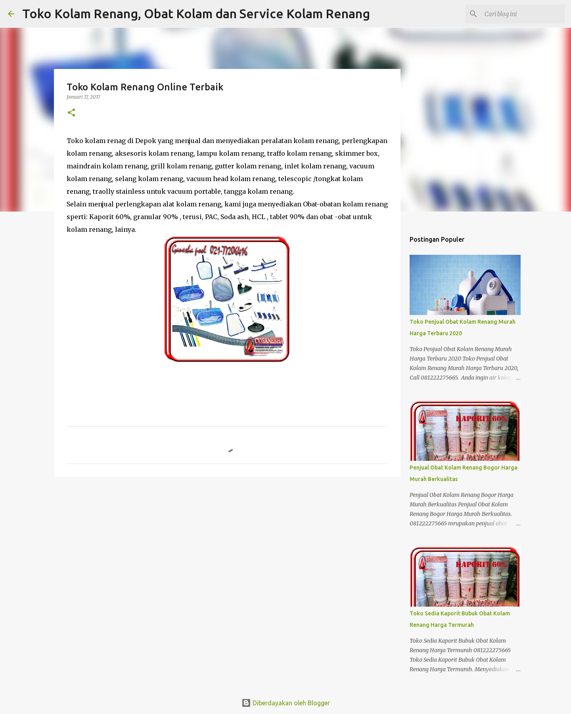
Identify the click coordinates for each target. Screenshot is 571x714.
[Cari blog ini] (523, 13)
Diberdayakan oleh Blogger (285, 702)
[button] (71, 113)
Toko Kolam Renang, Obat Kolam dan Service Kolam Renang (196, 13)
